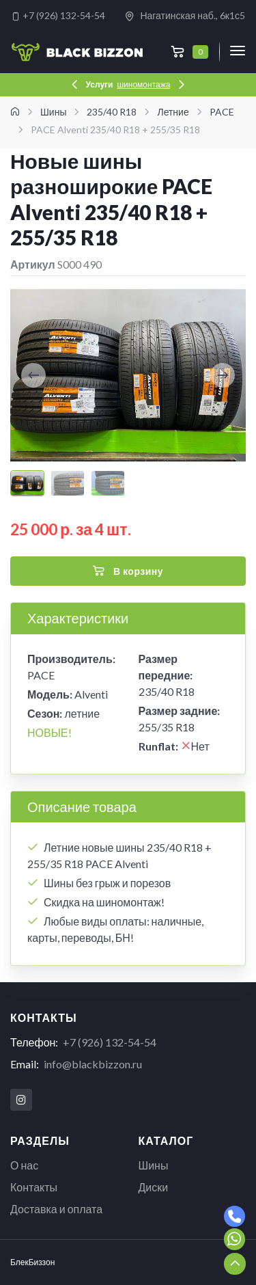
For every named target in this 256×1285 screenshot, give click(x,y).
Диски (154, 1186)
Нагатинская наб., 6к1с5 (184, 16)
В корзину (128, 571)
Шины (154, 1165)
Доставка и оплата (56, 1208)
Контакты (33, 1186)
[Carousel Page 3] (108, 483)
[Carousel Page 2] (68, 483)
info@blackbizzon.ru (93, 1063)
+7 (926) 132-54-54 (58, 15)
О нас (24, 1165)
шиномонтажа (143, 84)
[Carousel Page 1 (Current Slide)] (27, 483)
